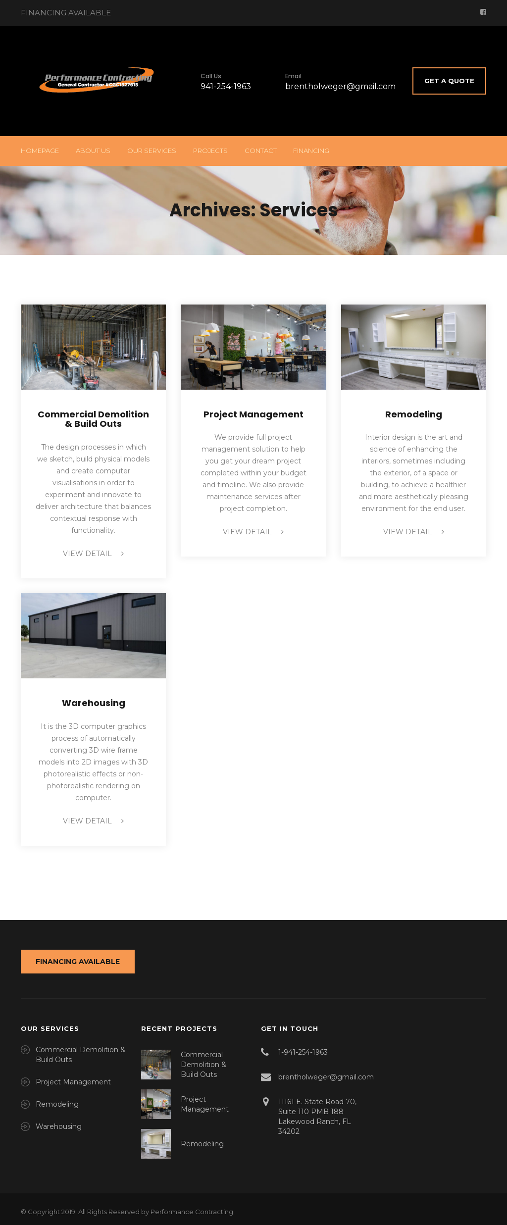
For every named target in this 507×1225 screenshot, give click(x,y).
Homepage (40, 150)
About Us (93, 150)
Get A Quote (449, 81)
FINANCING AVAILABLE (78, 961)
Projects (210, 150)
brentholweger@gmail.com (340, 86)
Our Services (151, 150)
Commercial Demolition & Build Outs (93, 419)
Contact (261, 150)
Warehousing (93, 703)
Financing (311, 150)
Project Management (253, 414)
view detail (93, 553)
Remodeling (413, 414)
